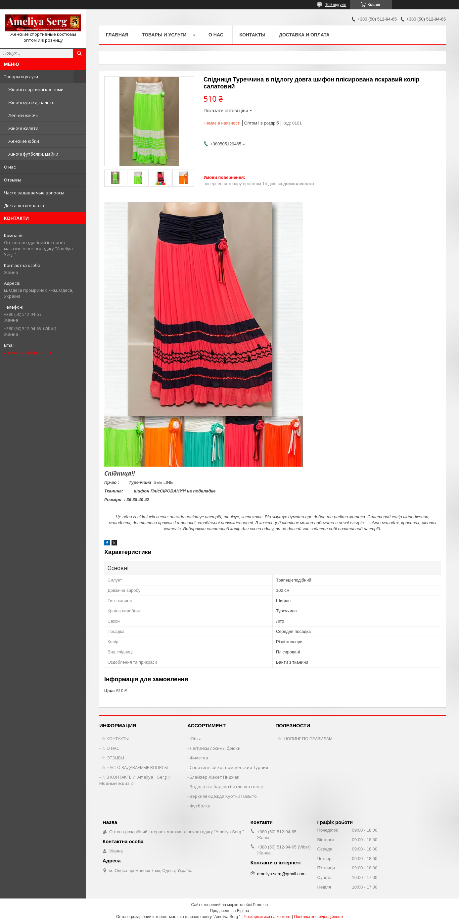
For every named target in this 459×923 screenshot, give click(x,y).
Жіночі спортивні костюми (36, 89)
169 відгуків (335, 4)
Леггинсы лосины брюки (215, 748)
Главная (117, 34)
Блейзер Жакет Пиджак (214, 777)
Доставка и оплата (24, 206)
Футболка (200, 806)
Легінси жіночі (23, 115)
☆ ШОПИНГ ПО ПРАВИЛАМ (305, 739)
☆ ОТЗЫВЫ (113, 758)
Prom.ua (260, 904)
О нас (10, 167)
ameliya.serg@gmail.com (29, 352)
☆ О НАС (110, 748)
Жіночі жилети (23, 128)
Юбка (196, 739)
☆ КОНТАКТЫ (115, 739)
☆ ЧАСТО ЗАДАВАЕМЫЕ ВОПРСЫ (135, 767)
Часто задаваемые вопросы (34, 193)
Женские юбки (23, 141)
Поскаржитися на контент (267, 916)
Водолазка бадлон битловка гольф (226, 787)
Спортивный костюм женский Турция (229, 767)
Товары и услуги (21, 76)
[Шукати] (79, 53)
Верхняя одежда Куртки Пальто (223, 796)
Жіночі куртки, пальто (31, 102)
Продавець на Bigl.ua (229, 910)
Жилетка (199, 758)
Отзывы (12, 180)
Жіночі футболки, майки (33, 154)
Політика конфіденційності (318, 916)
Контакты (252, 34)
